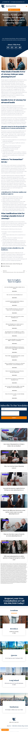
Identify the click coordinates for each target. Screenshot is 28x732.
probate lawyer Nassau (11, 569)
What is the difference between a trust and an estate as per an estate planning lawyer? (15, 309)
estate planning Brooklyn (7, 579)
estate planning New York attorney (14, 579)
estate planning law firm (11, 6)
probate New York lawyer (8, 571)
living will (13, 123)
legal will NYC (11, 563)
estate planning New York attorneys (22, 579)
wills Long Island (13, 577)
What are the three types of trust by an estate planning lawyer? (14, 317)
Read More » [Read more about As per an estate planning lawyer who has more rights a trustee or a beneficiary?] (14, 343)
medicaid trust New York (11, 565)
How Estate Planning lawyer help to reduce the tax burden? (15, 288)
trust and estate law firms (13, 578)
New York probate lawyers (15, 566)
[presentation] (10, 413)
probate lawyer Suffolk (15, 570)
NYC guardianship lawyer (21, 566)
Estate (3, 263)
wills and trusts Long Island (14, 575)
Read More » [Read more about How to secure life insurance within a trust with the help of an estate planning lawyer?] (14, 390)
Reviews (20, 726)
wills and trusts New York (20, 575)
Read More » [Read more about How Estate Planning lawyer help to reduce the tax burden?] (14, 291)
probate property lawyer (3, 572)
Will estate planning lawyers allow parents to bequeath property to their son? (15, 325)
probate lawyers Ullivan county (21, 570)
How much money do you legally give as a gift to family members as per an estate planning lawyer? (15, 332)
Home (3, 38)
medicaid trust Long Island (5, 565)
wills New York (16, 577)
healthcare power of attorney (13, 252)
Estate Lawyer (9, 263)
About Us (9, 726)
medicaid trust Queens (21, 565)
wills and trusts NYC (25, 575)
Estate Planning (16, 263)
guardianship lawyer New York (6, 582)
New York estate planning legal (8, 566)
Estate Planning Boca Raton (18, 576)
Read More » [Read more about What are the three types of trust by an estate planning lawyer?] (14, 320)
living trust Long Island (3, 564)
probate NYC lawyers (18, 571)
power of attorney (17, 80)
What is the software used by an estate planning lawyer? (14, 394)
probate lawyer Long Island (5, 569)
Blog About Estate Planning (10, 38)
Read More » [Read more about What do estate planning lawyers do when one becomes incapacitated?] (14, 375)
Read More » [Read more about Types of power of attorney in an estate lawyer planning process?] (14, 382)
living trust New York (8, 564)
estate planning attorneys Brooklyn (20, 578)
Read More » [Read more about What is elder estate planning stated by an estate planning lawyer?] (14, 360)
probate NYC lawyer (13, 571)
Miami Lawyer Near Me (24, 576)
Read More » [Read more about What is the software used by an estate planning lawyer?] (14, 398)
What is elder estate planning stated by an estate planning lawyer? (14, 356)
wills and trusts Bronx (3, 575)
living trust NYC (12, 564)
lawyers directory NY (20, 572)
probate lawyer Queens (16, 569)
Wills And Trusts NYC (14, 722)
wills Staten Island (21, 577)
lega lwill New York (7, 563)
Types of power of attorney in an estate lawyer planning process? (14, 379)
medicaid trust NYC (16, 565)
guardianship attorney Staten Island (11, 581)
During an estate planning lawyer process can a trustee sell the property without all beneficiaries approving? (14, 348)
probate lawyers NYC (3, 570)
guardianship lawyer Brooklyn (19, 581)
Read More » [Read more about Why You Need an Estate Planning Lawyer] (14, 297)
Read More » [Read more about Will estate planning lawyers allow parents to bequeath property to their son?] (14, 328)
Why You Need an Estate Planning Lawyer (15, 294)
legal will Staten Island (19, 563)
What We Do (15, 726)
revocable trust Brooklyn (9, 572)
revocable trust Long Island (15, 572)
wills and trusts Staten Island (9, 576)
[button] (26, 6)
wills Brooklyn (13, 576)
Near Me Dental (7, 583)
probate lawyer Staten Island (9, 570)
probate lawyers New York (23, 569)
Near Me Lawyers (11, 583)
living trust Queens (16, 564)
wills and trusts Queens (3, 576)
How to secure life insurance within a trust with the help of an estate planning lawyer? (14, 387)
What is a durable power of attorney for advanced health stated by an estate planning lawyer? (14, 364)
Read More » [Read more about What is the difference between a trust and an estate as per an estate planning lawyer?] (14, 313)
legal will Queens (15, 563)
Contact (26, 726)
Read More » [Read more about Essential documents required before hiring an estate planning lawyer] (14, 305)
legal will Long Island (3, 563)
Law (21, 263)
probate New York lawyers (7, 578)
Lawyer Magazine (3, 577)
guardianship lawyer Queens (20, 582)
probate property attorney (24, 571)
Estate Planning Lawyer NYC (13, 582)
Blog (23, 726)
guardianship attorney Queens (4, 581)
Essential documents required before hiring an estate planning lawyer (14, 302)
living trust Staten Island (20, 564)
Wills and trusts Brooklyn (8, 575)
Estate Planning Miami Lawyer (8, 577)
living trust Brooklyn (24, 563)
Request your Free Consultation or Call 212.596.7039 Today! (14, 601)
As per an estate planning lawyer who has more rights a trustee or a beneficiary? (14, 340)
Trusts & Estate (11, 6)
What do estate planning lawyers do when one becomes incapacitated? (14, 371)
